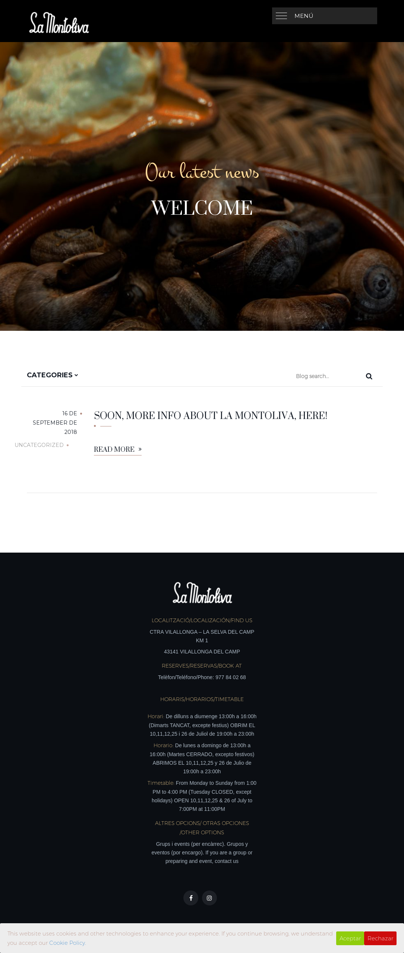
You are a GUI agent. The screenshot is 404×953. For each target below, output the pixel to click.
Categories (52, 375)
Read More (118, 450)
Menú (303, 15)
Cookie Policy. (67, 942)
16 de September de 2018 (55, 422)
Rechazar (380, 938)
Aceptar (350, 938)
